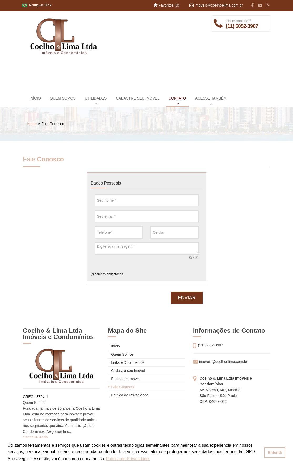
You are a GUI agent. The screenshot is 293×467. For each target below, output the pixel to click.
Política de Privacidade (128, 395)
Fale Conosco (121, 387)
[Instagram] (267, 5)
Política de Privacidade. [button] (128, 458)
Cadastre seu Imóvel (126, 371)
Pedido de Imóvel (123, 379)
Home (32, 124)
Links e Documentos (126, 362)
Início (114, 346)
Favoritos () (166, 5)
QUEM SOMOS (63, 98)
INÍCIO (35, 98)
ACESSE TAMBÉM (210, 101)
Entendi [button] (275, 452)
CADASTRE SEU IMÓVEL (137, 98)
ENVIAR (186, 297)
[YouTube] (260, 5)
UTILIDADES (96, 101)
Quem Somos (120, 354)
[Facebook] (252, 5)
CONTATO (177, 101)
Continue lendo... (37, 437)
